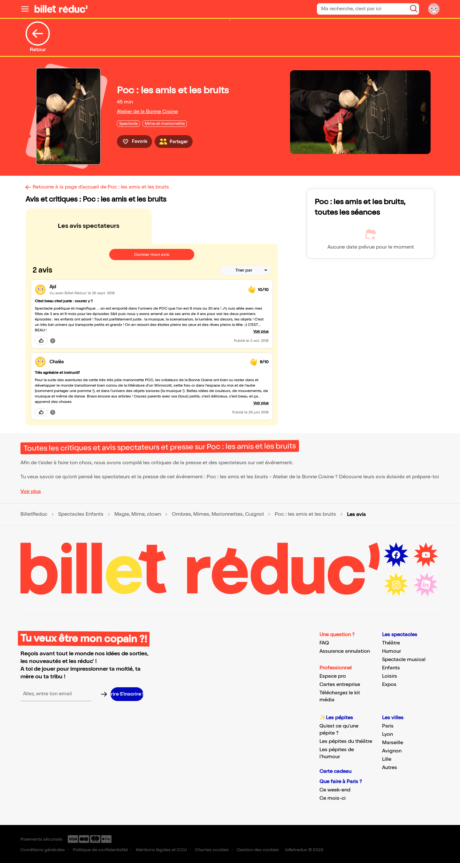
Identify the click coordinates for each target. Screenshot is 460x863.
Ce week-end (334, 790)
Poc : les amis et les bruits (305, 514)
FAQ (324, 643)
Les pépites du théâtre (345, 741)
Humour (391, 651)
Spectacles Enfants (80, 514)
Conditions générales (42, 849)
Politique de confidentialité (100, 849)
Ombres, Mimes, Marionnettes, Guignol (218, 514)
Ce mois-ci (332, 798)
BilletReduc (33, 514)
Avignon (392, 751)
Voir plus (30, 492)
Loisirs (389, 676)
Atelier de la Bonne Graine (147, 112)
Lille (386, 759)
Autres (389, 768)
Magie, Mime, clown (137, 514)
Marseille (392, 743)
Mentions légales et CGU (161, 849)
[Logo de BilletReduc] (61, 9)
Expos (389, 685)
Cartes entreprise (339, 685)
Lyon (387, 734)
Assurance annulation (344, 651)
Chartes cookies (212, 849)
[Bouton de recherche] (414, 8)
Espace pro (332, 676)
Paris (388, 726)
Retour (38, 37)
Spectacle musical (403, 660)
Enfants (391, 668)
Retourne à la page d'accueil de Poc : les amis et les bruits (101, 187)
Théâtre (391, 643)
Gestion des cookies (258, 849)
